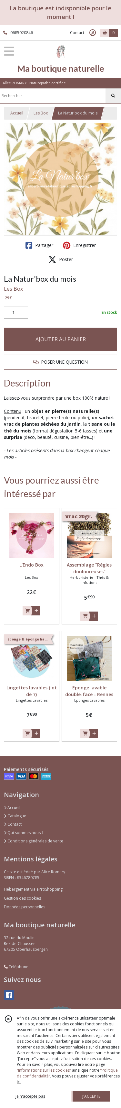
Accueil (16, 113)
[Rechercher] (113, 95)
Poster (60, 259)
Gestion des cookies (22, 898)
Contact (77, 32)
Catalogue (15, 816)
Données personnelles (24, 907)
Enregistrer (79, 245)
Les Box (41, 113)
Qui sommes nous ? (23, 832)
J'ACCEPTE (91, 1096)
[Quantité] (16, 312)
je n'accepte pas (30, 1096)
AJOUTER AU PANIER (60, 339)
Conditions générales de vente (33, 841)
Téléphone (16, 966)
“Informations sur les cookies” (44, 1070)
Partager (39, 245)
